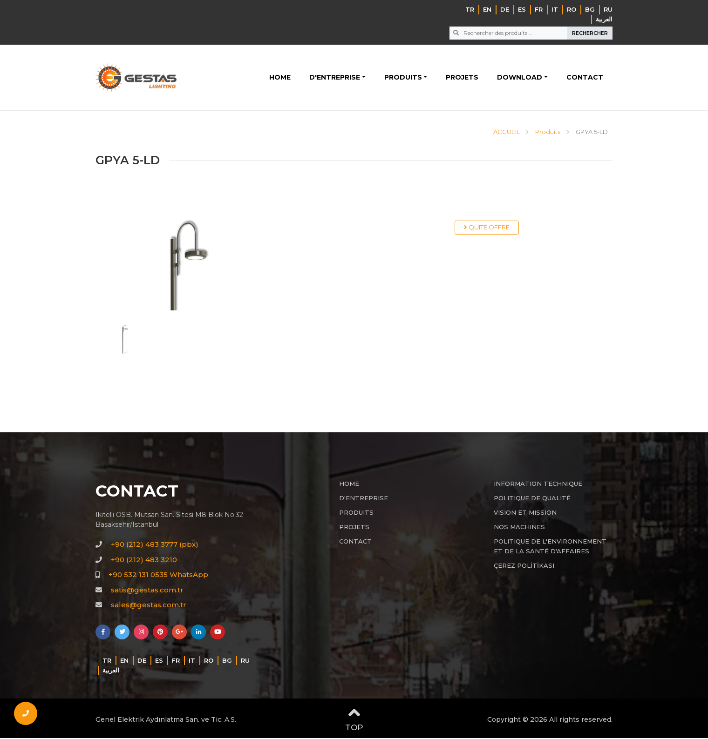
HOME (280, 78)
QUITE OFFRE (487, 228)
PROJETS (462, 78)
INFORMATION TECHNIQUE (538, 484)
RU (608, 9)
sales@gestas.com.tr (148, 605)
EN (487, 9)
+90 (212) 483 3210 (144, 560)
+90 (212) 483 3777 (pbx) (154, 545)
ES (522, 9)
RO (571, 9)
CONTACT (584, 78)
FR (539, 9)
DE (504, 9)
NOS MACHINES (519, 527)
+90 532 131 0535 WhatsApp (158, 575)
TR (469, 9)
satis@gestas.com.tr (147, 590)
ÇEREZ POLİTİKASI (524, 566)
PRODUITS (403, 78)
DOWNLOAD (519, 78)
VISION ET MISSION (525, 513)
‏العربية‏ (604, 19)
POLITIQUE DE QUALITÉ (532, 499)
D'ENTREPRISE (334, 78)
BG (590, 9)
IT (554, 9)
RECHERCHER (590, 33)
